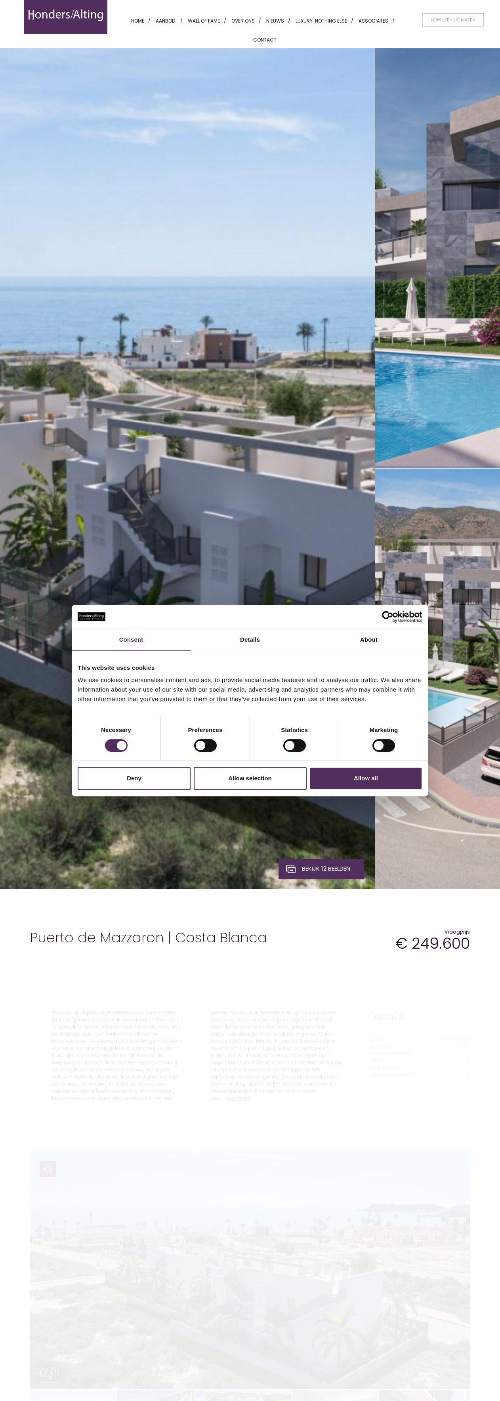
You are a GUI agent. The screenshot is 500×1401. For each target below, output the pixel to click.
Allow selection (249, 778)
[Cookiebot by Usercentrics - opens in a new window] (387, 617)
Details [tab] (250, 639)
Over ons (243, 20)
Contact (265, 39)
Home (137, 20)
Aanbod (165, 20)
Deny (134, 778)
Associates (373, 20)
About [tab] (369, 639)
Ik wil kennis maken (453, 20)
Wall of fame (204, 20)
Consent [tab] (131, 639)
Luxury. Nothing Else (321, 20)
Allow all (366, 778)
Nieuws (275, 20)
